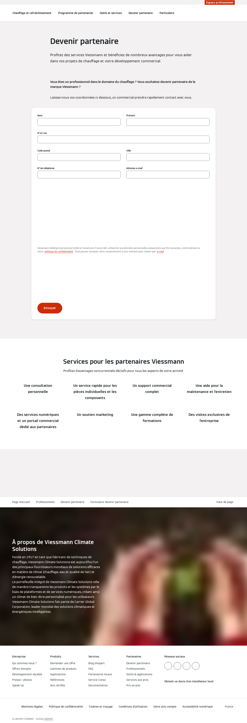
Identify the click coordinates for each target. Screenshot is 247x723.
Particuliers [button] (167, 13)
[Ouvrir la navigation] (2, 13)
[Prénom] (168, 122)
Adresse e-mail (134, 168)
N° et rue (42, 133)
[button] (225, 502)
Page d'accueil (21, 502)
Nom (39, 115)
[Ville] (168, 157)
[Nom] (79, 122)
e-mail (160, 251)
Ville (128, 150)
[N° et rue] (123, 139)
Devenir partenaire (141, 13)
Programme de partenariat (75, 13)
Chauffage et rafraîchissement (32, 13)
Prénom (130, 115)
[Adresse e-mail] (168, 174)
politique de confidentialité (58, 251)
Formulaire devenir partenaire (109, 502)
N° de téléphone (45, 168)
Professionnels (45, 502)
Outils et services (111, 13)
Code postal (43, 150)
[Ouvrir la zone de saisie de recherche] (233, 13)
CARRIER (48, 718)
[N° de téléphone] (79, 174)
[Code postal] (79, 157)
